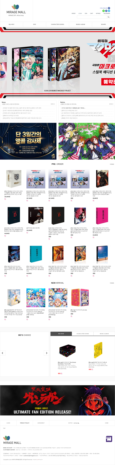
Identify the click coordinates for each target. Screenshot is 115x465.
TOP (4, 428)
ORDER (73, 13)
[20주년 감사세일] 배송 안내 (69, 110)
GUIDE (8, 423)
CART (91, 13)
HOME (106, 423)
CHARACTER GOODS (57, 24)
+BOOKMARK (106, 13)
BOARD (103, 24)
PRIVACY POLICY (24, 423)
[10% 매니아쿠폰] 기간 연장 (11, 115)
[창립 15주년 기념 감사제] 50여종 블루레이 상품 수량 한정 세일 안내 (22, 118)
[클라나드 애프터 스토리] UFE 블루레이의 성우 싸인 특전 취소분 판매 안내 (82, 115)
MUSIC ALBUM (80, 24)
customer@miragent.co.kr (30, 455)
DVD (34, 24)
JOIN (86, 13)
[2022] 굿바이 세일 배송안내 (69, 118)
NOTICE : (71, 423)
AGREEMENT (41, 423)
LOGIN (80, 13)
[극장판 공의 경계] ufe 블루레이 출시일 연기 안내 (17, 113)
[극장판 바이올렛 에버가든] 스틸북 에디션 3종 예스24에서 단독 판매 (22, 108)
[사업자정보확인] (60, 455)
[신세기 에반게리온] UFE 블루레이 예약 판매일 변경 (17, 110)
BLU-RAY (11, 24)
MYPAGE (98, 13)
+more (112, 164)
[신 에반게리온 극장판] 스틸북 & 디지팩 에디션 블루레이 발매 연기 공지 (82, 113)
